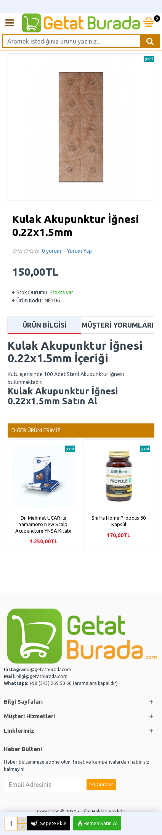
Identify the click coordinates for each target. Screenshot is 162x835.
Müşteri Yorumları (118, 325)
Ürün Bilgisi (44, 325)
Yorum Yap (79, 251)
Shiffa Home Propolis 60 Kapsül (118, 521)
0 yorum (51, 251)
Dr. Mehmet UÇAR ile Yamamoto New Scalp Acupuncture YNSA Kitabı (43, 524)
